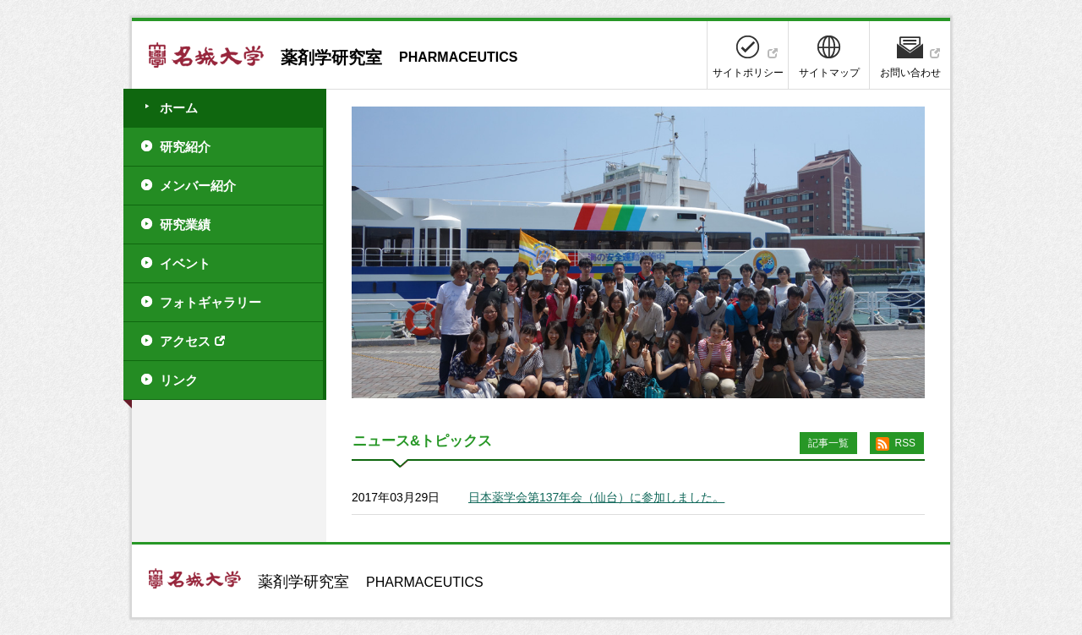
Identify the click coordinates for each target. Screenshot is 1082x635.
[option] (638, 252)
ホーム (179, 108)
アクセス (185, 341)
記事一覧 (828, 443)
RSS (905, 443)
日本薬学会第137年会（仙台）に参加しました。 (596, 497)
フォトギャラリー (210, 302)
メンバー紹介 (198, 185)
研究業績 (185, 224)
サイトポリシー (748, 73)
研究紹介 (185, 147)
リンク (179, 380)
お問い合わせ (910, 73)
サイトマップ (829, 73)
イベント (185, 263)
